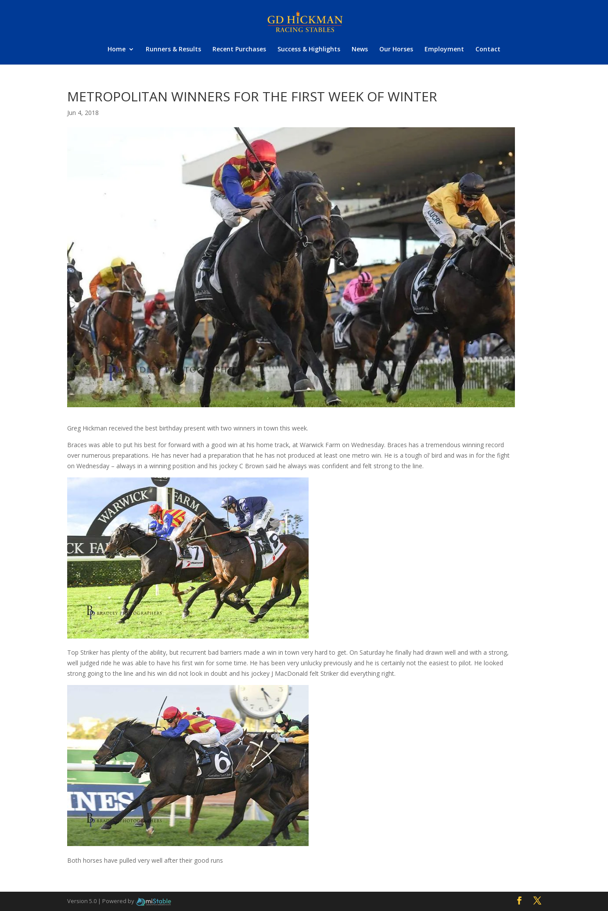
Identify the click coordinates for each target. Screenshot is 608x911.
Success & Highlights (308, 49)
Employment (444, 49)
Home (117, 49)
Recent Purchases (239, 49)
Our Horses (396, 49)
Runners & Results (173, 49)
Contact (487, 49)
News (360, 49)
